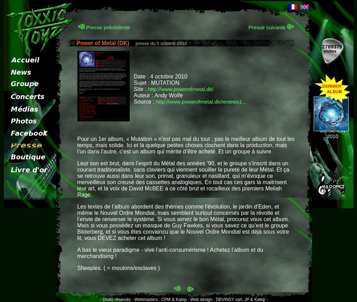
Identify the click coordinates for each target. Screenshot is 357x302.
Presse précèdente (104, 27)
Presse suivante (271, 27)
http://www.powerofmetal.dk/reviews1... (201, 102)
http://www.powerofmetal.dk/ (180, 89)
